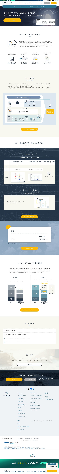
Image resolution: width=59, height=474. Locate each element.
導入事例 (21, 3)
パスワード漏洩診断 (22, 447)
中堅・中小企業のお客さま (29, 3)
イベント (36, 3)
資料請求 (37, 6)
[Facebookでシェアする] (31, 389)
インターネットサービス (7, 471)
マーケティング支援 (28, 471)
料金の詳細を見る (29, 248)
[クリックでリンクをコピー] (33, 389)
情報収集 (35, 471)
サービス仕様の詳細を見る (29, 129)
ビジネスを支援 (19, 471)
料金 (25, 6)
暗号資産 (41, 471)
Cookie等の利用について (28, 438)
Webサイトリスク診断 (27, 447)
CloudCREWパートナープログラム (32, 358)
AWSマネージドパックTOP (18, 6)
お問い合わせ (43, 6)
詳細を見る (29, 364)
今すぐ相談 (12, 20)
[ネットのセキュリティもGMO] (7, 0)
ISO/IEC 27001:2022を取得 (31, 440)
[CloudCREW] (8, 3)
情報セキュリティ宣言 (37, 438)
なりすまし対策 (36, 448)
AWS (17, 392)
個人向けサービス (45, 471)
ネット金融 (38, 471)
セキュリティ (23, 471)
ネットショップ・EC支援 (13, 471)
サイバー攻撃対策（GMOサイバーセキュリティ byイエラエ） (16, 448)
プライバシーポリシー (21, 438)
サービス (16, 3)
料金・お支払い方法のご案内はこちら (29, 309)
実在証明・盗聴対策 (6, 448)
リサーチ (32, 471)
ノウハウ (41, 3)
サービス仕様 (31, 6)
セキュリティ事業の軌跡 (42, 448)
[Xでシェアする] (29, 389)
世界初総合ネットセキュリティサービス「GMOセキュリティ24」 (11, 447)
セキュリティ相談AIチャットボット (35, 447)
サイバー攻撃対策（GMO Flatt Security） (29, 448)
